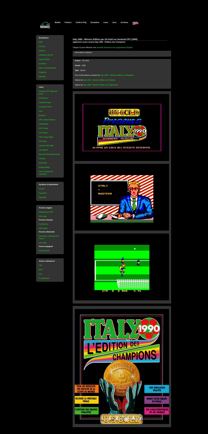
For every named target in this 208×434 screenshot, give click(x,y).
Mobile (57, 22)
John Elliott (43, 150)
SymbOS (42, 197)
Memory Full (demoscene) (49, 154)
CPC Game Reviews (47, 120)
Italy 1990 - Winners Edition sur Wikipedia (117, 75)
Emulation (95, 22)
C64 (40, 265)
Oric (40, 274)
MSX (41, 269)
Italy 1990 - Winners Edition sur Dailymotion (100, 85)
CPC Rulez (43, 133)
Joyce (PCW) (44, 59)
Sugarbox (42, 72)
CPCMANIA (43, 124)
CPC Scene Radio (46, 137)
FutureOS (43, 193)
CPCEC (42, 51)
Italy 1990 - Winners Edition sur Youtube (99, 80)
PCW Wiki (43, 163)
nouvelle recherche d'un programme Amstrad (114, 47)
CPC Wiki (42, 141)
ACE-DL (42, 46)
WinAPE (42, 77)
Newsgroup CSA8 (46, 212)
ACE (41, 42)
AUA (41, 111)
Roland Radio (44, 167)
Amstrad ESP (44, 251)
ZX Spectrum (44, 278)
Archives (124, 22)
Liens (105, 22)
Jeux (114, 22)
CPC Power (43, 128)
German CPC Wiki (46, 146)
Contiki (41, 189)
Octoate (42, 158)
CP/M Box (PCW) (46, 55)
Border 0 (42, 115)
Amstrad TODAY (45, 107)
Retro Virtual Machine (47, 68)
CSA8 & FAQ (81, 22)
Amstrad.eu (43, 98)
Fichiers (68, 22)
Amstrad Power (45, 102)
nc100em (42, 64)
